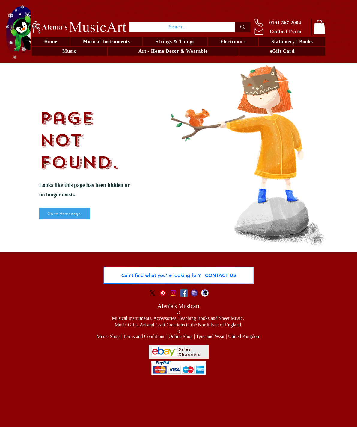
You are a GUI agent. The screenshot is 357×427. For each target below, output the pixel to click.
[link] (319, 27)
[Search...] (177, 27)
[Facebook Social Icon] (184, 293)
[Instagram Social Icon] (173, 293)
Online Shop (180, 336)
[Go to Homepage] (64, 213)
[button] (175, 41)
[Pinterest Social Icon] (163, 293)
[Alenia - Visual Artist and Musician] (205, 293)
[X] (152, 293)
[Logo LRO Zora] (194, 293)
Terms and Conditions (144, 336)
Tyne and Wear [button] (210, 336)
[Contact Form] (281, 31)
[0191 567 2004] (280, 22)
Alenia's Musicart (178, 306)
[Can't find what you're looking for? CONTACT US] (178, 275)
